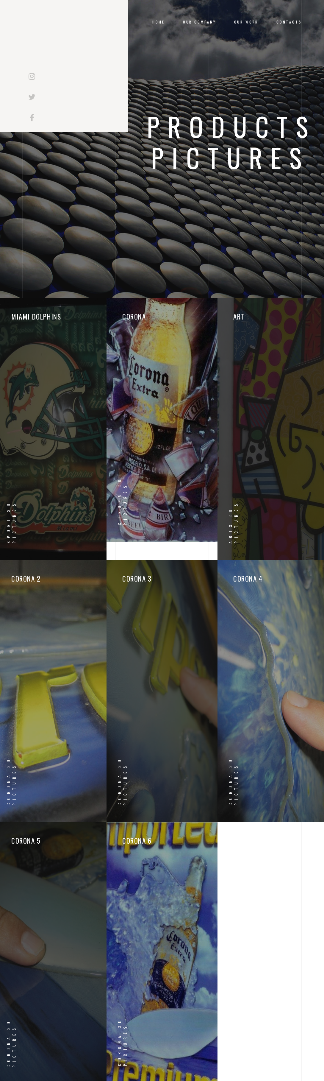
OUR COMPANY (199, 21)
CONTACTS (289, 21)
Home (158, 21)
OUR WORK (246, 21)
